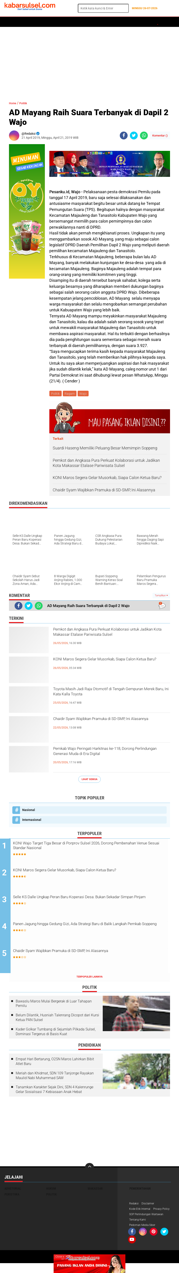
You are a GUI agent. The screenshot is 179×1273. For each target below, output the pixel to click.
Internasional (31, 820)
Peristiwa (73, 22)
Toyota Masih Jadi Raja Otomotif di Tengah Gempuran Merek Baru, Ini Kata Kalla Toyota (108, 694)
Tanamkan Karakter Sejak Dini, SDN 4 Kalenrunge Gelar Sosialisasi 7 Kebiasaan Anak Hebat (54, 1091)
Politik (25, 22)
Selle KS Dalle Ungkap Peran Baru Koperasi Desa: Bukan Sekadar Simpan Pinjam (93, 902)
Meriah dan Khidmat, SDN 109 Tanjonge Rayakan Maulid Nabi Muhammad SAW (55, 1077)
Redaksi (134, 1205)
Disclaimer (150, 1205)
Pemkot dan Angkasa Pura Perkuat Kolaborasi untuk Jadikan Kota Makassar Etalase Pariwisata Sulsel (111, 639)
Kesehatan (114, 22)
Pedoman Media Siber (144, 1234)
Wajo (85, 394)
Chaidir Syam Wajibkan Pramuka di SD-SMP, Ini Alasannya (108, 724)
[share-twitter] (134, 135)
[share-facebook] (124, 135)
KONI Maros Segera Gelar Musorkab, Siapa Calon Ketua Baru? (107, 665)
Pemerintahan (140, 1190)
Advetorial (12, 1190)
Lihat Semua (89, 780)
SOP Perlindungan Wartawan (149, 1223)
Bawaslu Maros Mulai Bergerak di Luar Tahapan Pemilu (54, 1005)
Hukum (56, 22)
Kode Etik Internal (141, 1211)
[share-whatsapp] (144, 135)
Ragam (71, 394)
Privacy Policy (138, 1217)
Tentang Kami (138, 1229)
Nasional (28, 810)
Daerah (40, 22)
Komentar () (160, 135)
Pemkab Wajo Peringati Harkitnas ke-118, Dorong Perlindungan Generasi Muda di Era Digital (107, 758)
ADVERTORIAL (151, 22)
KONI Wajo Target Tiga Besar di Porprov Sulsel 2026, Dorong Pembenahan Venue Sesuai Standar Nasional (89, 848)
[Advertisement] (89, 61)
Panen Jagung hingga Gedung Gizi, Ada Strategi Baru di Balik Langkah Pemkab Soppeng (89, 929)
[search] (103, 8)
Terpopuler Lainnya (89, 978)
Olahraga (93, 22)
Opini (168, 22)
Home (11, 22)
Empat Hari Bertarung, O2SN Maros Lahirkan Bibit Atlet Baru (55, 1063)
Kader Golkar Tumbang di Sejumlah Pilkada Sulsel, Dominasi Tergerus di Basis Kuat (56, 1033)
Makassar (95, 1190)
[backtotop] (89, 1169)
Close (59, 1256)
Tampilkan (161, 596)
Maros (131, 22)
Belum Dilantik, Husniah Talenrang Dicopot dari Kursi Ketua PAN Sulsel (57, 1019)
